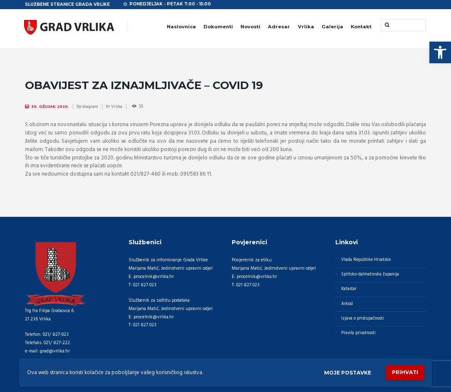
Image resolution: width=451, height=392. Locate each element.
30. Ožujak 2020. (52, 106)
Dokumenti (218, 27)
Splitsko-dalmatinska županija (371, 275)
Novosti (250, 27)
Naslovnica (181, 27)
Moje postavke (342, 372)
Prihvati (403, 372)
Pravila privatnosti (360, 337)
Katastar (349, 291)
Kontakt (361, 27)
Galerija (332, 27)
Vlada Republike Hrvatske (368, 260)
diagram (93, 106)
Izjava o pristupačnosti (364, 321)
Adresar (279, 27)
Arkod (348, 306)
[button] (440, 52)
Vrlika (306, 27)
